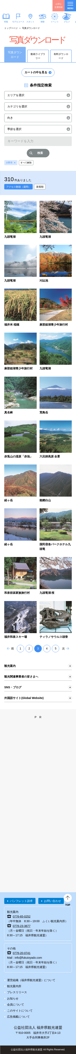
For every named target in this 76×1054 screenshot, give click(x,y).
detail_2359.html (56, 620)
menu (70, 5)
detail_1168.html (20, 396)
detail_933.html (56, 352)
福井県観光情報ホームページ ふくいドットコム (22, 5)
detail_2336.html (56, 576)
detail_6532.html (20, 220)
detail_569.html (20, 352)
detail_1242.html (56, 396)
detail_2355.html (20, 620)
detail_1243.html (20, 439)
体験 (43, 22)
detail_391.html (20, 308)
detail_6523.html (56, 264)
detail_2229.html (20, 529)
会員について (15, 1004)
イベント (55, 22)
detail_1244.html (56, 439)
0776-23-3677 (21, 926)
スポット (30, 22)
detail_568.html (56, 308)
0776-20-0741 (21, 953)
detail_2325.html (20, 576)
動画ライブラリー (38, 56)
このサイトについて (20, 1010)
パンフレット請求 (21, 901)
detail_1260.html (20, 483)
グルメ (67, 22)
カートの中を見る (36, 72)
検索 (40, 152)
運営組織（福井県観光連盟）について (31, 980)
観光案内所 (14, 986)
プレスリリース (17, 992)
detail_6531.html (56, 220)
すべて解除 (26, 162)
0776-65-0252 (21, 916)
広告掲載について (18, 1016)
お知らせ (12, 998)
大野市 (9, 162)
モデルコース (18, 22)
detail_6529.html (20, 264)
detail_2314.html (56, 529)
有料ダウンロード (61, 56)
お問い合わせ (52, 901)
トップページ (11, 28)
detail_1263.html (56, 483)
